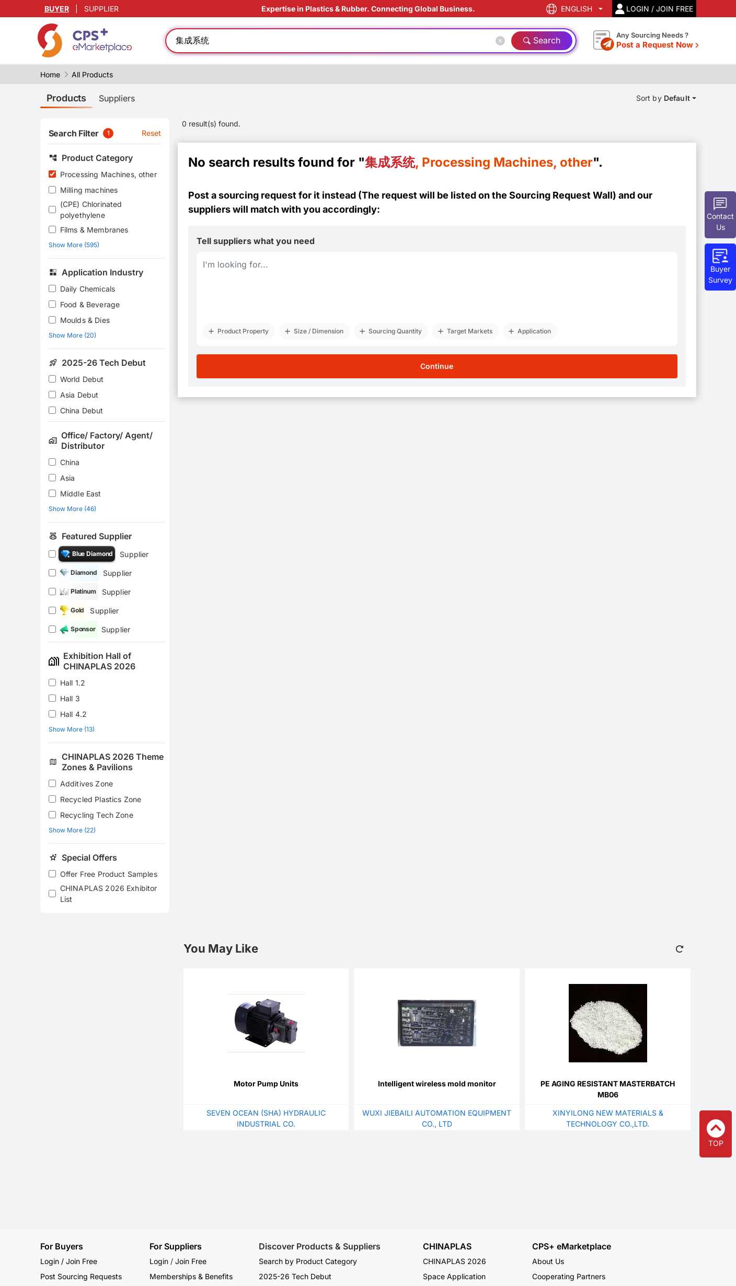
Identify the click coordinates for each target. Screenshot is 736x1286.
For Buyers (61, 1246)
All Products (92, 74)
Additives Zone (86, 783)
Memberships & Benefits (191, 1276)
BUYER (56, 8)
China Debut (82, 410)
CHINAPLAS (447, 1247)
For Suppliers (176, 1246)
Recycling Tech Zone (96, 814)
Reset (152, 133)
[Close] (502, 40)
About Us (548, 1261)
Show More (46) (72, 509)
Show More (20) (72, 335)
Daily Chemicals (87, 288)
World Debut (82, 379)
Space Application (454, 1276)
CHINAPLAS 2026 (454, 1261)
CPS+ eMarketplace (571, 1247)
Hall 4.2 (73, 714)
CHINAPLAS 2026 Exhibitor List (108, 893)
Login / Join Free (68, 1261)
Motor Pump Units (266, 1083)
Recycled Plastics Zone (100, 799)
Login (159, 1261)
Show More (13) (72, 729)
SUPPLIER (101, 8)
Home (50, 74)
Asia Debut (79, 394)
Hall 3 (70, 698)
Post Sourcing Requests (81, 1276)
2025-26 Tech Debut (295, 1276)
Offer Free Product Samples (108, 874)
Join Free (190, 1261)
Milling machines (89, 190)
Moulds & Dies (85, 320)
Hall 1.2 (72, 682)
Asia (67, 477)
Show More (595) (74, 245)
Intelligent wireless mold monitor (437, 1083)
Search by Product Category (308, 1261)
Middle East (80, 493)
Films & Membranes (94, 229)
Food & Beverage (90, 304)
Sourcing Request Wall (561, 195)
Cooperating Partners (568, 1276)
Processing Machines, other (108, 174)
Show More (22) (72, 830)
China (70, 462)
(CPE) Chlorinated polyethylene (91, 209)
